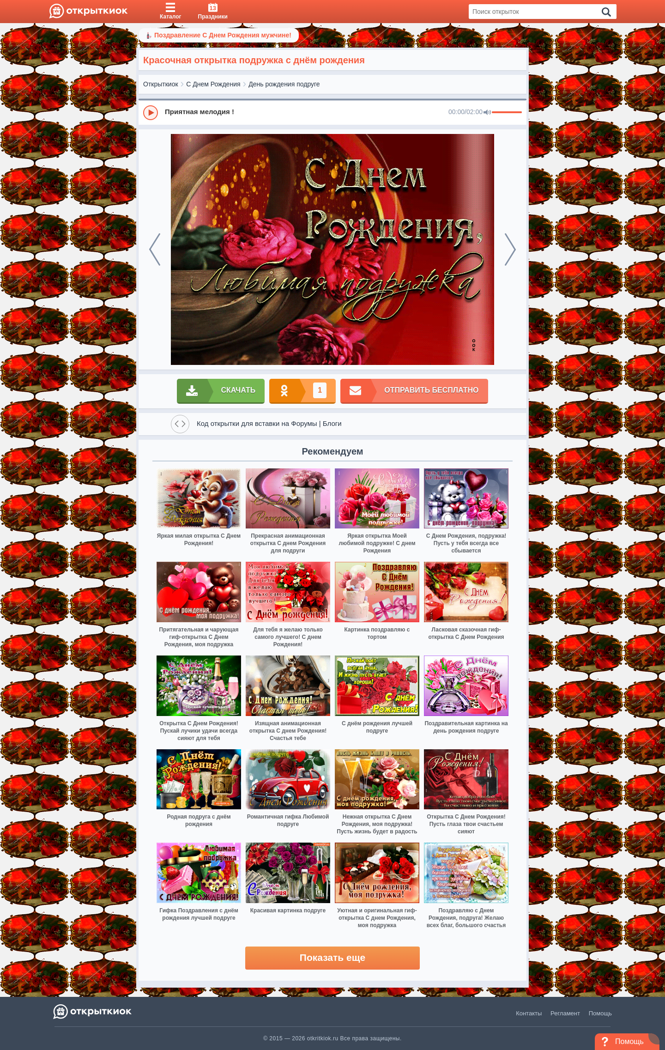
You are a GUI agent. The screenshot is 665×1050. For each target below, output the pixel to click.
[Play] (150, 112)
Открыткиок (160, 84)
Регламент (565, 1013)
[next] (510, 249)
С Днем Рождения (213, 84)
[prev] (155, 249)
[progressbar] (507, 112)
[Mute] (487, 112)
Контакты (529, 1013)
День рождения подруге (284, 84)
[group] (332, 112)
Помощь (600, 1013)
